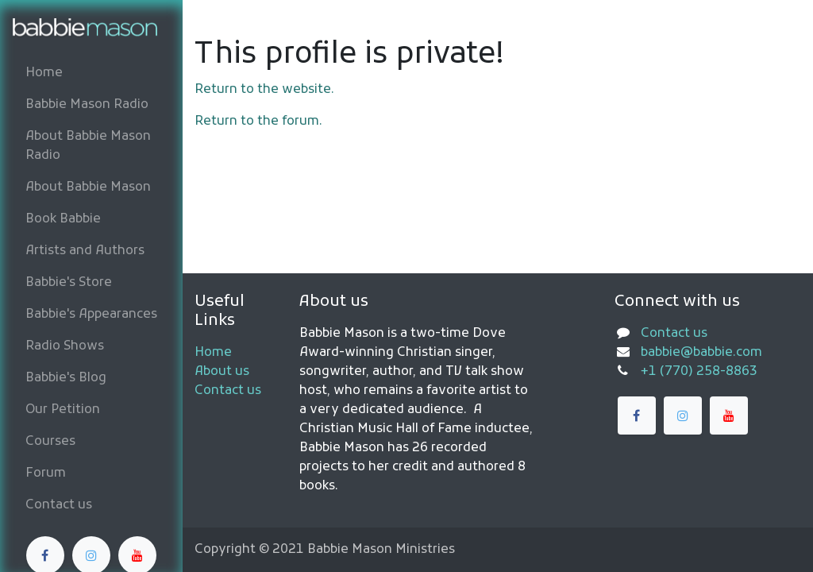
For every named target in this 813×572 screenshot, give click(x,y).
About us (222, 372)
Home (213, 353)
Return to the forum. (258, 121)
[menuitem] (91, 73)
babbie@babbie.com (701, 353)
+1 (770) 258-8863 (699, 372)
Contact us (228, 391)
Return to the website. (264, 90)
